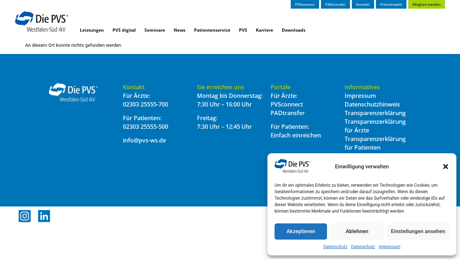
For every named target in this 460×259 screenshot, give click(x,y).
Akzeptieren (300, 231)
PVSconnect (287, 104)
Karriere (264, 30)
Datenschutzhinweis (372, 104)
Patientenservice (212, 30)
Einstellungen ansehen (418, 231)
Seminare (154, 30)
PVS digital (124, 30)
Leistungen (92, 30)
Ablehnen (357, 231)
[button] (445, 166)
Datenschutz (335, 246)
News (179, 30)
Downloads (293, 30)
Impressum (389, 246)
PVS (243, 30)
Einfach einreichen (296, 135)
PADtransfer (288, 113)
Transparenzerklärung (375, 113)
